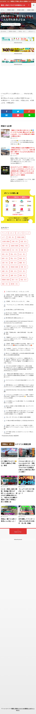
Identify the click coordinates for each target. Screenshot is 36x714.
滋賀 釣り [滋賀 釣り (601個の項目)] (5, 271)
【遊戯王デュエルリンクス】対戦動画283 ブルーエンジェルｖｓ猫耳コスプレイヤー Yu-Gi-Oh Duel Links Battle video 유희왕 (19, 327)
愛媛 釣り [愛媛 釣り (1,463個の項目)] (22, 262)
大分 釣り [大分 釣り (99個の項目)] (15, 250)
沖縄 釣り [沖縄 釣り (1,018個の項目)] (24, 267)
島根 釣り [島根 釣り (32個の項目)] (22, 258)
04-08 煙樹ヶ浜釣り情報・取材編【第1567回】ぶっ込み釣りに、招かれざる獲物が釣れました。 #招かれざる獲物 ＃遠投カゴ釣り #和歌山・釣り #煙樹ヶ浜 (9, 495)
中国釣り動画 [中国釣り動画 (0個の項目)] (20, 237)
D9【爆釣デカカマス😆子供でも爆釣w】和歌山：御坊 (9, 463)
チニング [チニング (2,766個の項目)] (26, 233)
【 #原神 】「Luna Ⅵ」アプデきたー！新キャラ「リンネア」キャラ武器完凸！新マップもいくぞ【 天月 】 (19, 349)
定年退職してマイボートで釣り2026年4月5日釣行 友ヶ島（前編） (27, 521)
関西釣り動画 (10, 10)
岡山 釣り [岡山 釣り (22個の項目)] (14, 258)
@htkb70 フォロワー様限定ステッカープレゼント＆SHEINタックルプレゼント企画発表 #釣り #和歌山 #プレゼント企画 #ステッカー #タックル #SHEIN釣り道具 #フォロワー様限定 (23, 171)
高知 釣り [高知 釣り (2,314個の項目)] (24, 279)
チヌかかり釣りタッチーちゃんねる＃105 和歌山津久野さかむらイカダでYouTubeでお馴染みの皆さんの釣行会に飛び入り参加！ (27, 466)
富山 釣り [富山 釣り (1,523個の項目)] (14, 254)
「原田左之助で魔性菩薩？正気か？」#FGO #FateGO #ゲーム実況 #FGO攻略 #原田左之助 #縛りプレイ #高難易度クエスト (19, 375)
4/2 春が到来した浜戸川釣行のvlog (15, 309)
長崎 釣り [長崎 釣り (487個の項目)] (22, 275)
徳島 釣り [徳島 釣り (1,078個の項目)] (14, 262)
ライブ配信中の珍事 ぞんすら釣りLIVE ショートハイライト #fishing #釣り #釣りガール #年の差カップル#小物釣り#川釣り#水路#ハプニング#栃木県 (19, 412)
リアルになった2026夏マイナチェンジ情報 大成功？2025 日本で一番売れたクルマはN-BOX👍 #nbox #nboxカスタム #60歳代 (19, 396)
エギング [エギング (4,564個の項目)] (11, 233)
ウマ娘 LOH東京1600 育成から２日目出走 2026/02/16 (20, 420)
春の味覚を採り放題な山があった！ (15, 318)
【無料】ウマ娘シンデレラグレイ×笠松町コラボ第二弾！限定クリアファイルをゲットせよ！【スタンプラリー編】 (19, 427)
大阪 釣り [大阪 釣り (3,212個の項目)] (24, 250)
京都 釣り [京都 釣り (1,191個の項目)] (15, 241)
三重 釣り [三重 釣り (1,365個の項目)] (11, 237)
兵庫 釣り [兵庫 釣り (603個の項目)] (5, 245)
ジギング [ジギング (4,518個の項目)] (19, 233)
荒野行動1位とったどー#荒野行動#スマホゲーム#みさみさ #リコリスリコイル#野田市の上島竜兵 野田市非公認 (19, 385)
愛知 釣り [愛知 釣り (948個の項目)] (5, 267)
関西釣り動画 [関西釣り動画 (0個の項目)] (6, 279)
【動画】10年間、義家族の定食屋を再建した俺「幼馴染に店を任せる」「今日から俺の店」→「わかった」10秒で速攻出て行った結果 (19, 296)
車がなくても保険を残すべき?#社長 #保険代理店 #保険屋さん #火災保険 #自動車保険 (19, 354)
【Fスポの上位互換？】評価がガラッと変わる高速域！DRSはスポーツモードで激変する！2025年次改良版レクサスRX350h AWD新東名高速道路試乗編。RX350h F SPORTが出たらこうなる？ (19, 368)
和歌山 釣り (15, 24)
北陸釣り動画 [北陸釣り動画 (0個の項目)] (14, 245)
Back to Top (18, 532)
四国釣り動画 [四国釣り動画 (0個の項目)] (6, 250)
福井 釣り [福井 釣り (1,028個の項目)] (5, 275)
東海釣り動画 (20, 10)
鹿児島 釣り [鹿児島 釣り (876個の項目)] (14, 284)
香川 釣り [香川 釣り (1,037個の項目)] (15, 279)
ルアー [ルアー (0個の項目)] (4, 237)
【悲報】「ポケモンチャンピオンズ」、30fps (17, 301)
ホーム (2, 10)
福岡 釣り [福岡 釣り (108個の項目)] (14, 275)
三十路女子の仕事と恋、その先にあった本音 (17, 291)
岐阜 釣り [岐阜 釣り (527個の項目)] (5, 258)
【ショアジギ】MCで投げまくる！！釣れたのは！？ (26, 491)
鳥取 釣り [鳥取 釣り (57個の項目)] (5, 284)
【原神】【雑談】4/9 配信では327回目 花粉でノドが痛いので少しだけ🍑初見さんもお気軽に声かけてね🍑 (19, 344)
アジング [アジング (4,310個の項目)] (4, 233)
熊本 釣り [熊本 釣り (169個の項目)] (14, 271)
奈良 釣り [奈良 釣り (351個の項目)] (5, 254)
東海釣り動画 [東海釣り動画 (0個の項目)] (14, 267)
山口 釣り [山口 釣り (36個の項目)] (22, 254)
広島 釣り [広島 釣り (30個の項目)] (5, 262)
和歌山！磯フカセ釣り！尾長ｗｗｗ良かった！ (9, 520)
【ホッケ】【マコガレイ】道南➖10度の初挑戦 (18, 417)
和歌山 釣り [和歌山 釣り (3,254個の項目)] (24, 245)
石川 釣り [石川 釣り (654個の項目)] (22, 271)
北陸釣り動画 (30, 10)
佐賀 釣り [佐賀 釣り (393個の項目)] (24, 241)
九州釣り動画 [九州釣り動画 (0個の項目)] (6, 241)
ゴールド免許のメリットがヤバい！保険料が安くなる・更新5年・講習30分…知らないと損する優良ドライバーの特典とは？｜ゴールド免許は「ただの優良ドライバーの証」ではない (19, 360)
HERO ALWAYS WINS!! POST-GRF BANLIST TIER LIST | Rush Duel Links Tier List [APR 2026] (18, 322)
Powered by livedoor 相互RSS (10, 435)
